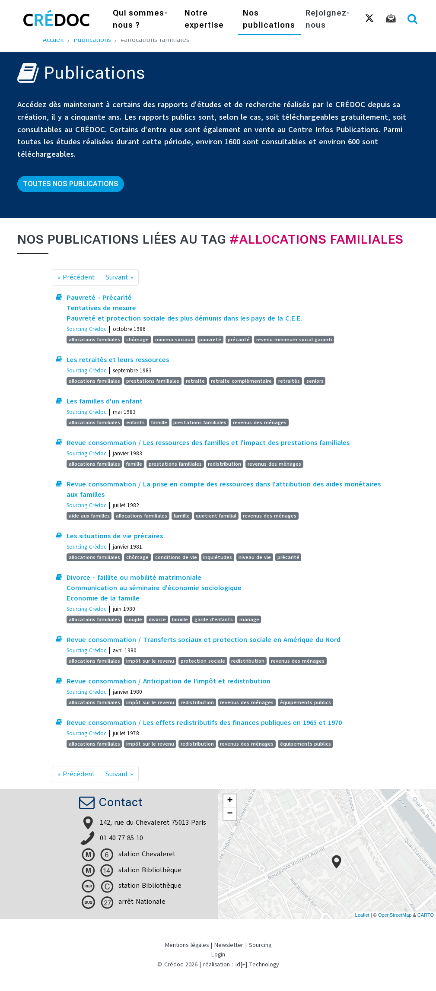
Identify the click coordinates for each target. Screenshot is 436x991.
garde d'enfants (213, 619)
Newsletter (228, 945)
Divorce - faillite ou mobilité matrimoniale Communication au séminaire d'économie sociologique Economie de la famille (154, 588)
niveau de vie (255, 557)
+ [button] (229, 800)
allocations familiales (94, 339)
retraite (195, 381)
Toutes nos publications (70, 184)
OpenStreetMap (395, 915)
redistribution (224, 464)
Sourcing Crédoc (86, 329)
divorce (157, 619)
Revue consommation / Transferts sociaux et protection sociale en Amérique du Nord (204, 640)
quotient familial (216, 515)
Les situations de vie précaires (115, 536)
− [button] (229, 813)
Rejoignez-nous (328, 19)
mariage (249, 619)
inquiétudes (217, 557)
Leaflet (362, 915)
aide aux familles (89, 515)
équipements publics (305, 702)
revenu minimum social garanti (294, 339)
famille (159, 422)
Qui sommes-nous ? (140, 19)
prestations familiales (152, 381)
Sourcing (260, 945)
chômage (137, 339)
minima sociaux (174, 339)
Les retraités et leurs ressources (118, 360)
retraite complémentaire (241, 381)
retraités (289, 381)
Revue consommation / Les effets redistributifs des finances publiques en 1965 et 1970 (204, 722)
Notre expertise (204, 19)
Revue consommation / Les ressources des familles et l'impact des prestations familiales (208, 443)
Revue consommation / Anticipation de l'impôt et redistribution (169, 681)
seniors (315, 381)
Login (218, 954)
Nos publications (269, 19)
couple (134, 619)
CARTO (425, 915)
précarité (239, 339)
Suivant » (119, 277)
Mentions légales (187, 945)
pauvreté (210, 339)
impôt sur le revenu (150, 660)
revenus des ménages (259, 422)
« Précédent (76, 277)
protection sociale (203, 660)
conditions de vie (176, 557)
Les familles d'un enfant (105, 401)
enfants (135, 422)
